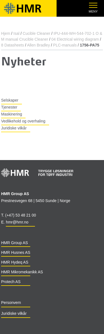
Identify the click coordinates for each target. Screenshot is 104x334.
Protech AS (11, 281)
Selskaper (9, 100)
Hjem (5, 33)
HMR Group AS (14, 242)
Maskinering (11, 114)
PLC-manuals (65, 45)
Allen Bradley (38, 45)
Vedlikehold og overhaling (23, 121)
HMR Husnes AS (15, 252)
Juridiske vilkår (14, 128)
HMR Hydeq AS (14, 262)
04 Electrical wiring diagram (75, 39)
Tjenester (9, 107)
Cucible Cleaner (36, 33)
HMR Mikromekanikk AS (22, 272)
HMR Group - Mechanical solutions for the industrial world (29, 8)
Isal (16, 33)
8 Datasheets (12, 45)
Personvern (11, 302)
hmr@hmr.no (17, 222)
